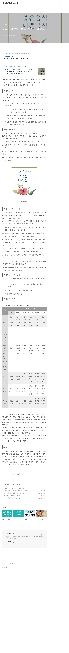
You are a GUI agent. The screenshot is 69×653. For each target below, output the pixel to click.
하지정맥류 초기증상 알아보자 (12, 520)
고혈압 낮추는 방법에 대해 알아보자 (13, 518)
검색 (61, 3)
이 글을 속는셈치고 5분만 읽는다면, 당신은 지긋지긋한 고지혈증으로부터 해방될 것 (18, 98)
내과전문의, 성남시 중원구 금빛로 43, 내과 (16, 84)
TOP (65, 645)
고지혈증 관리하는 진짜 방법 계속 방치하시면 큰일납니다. (18, 94)
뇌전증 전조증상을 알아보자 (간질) (13, 523)
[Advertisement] (24, 62)
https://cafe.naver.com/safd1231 (14, 91)
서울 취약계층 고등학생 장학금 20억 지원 (15, 515)
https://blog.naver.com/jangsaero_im (15, 78)
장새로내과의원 (9, 81)
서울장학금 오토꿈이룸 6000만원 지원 (14, 513)
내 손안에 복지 (10, 3)
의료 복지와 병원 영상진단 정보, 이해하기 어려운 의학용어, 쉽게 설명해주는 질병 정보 (21, 618)
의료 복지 (6, 509)
